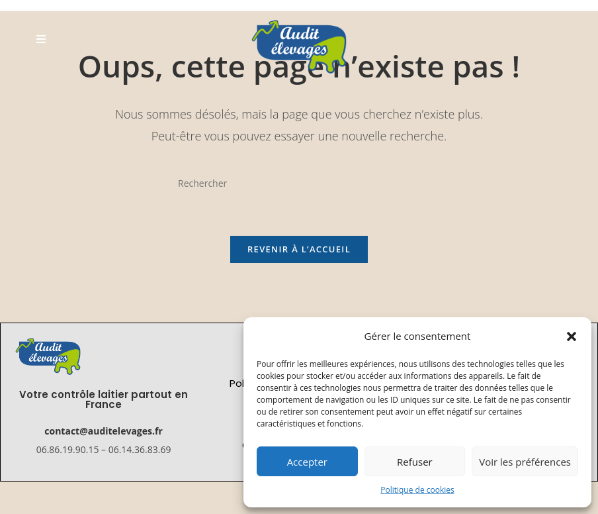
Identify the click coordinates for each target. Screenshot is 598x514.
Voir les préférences (525, 461)
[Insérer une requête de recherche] (299, 183)
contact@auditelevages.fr (103, 431)
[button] (571, 336)
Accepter (307, 461)
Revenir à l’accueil (299, 249)
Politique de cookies (417, 489)
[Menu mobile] (41, 38)
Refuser (415, 461)
